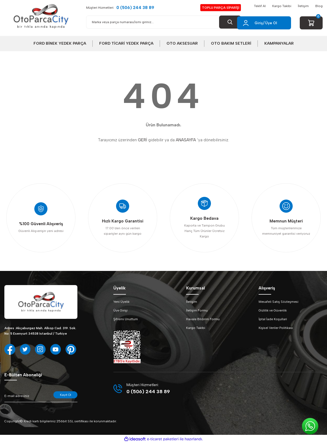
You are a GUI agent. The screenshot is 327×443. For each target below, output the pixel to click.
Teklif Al (260, 6)
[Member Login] (245, 23)
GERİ (142, 140)
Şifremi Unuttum (125, 319)
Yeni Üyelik (121, 302)
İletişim (303, 6)
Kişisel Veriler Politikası (276, 328)
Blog (319, 6)
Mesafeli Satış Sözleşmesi (278, 302)
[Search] (163, 22)
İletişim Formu (197, 310)
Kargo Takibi (281, 6)
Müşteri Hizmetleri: (120, 8)
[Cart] (311, 22)
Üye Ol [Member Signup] (271, 23)
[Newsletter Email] (40, 396)
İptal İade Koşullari (273, 319)
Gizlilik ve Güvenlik (273, 310)
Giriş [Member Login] (259, 23)
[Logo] (40, 16)
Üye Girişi (120, 310)
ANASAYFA (186, 140)
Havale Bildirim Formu (203, 319)
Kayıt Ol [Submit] (65, 395)
